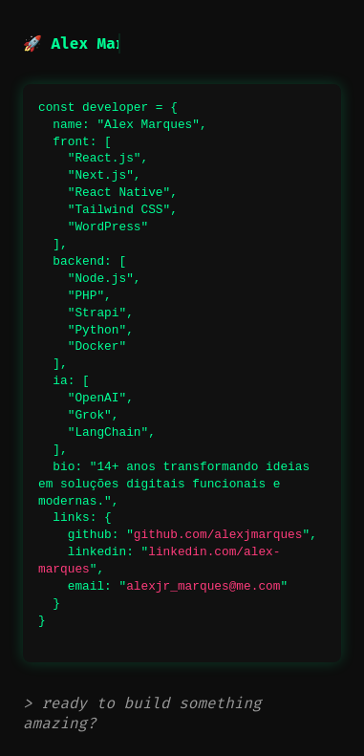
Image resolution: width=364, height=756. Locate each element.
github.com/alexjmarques (218, 534)
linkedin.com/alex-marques (159, 560)
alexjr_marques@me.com (203, 585)
